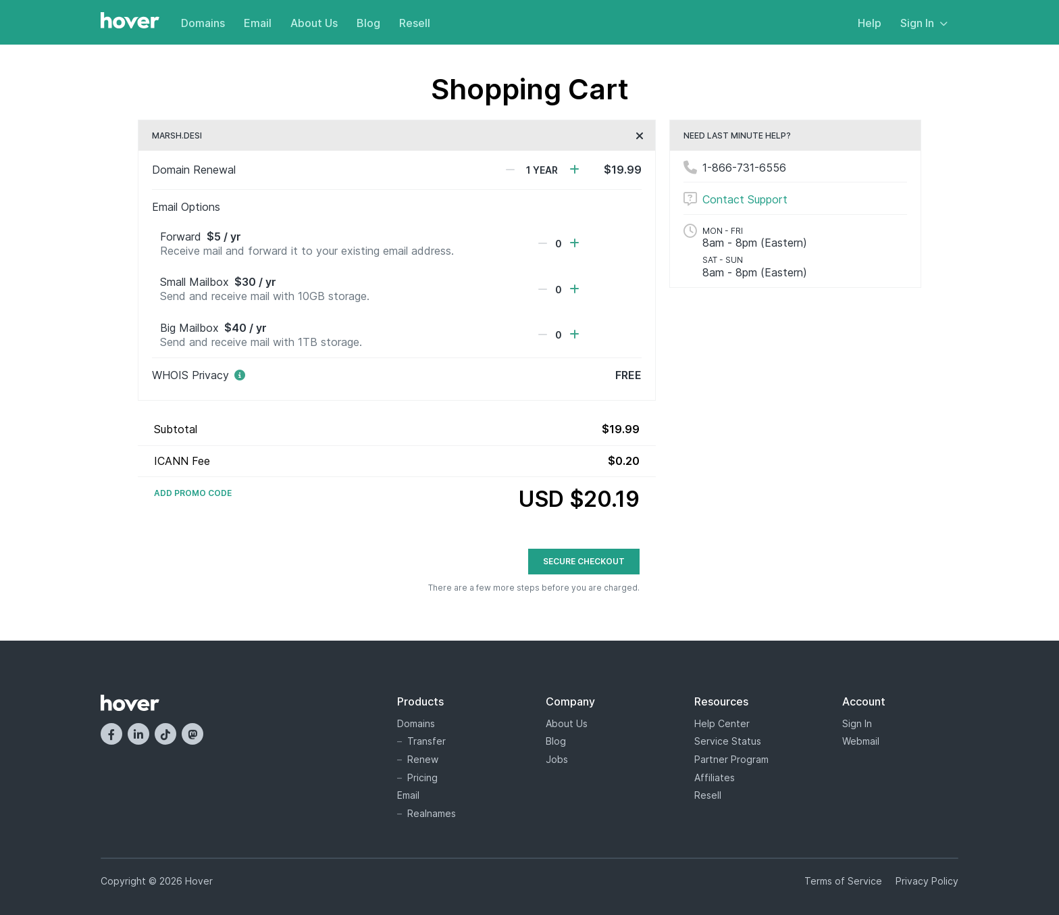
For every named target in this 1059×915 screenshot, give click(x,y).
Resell (414, 23)
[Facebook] (111, 734)
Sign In (924, 23)
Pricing (422, 777)
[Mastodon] (192, 734)
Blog (368, 23)
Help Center (722, 723)
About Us (314, 23)
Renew (422, 759)
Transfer (426, 741)
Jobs (557, 759)
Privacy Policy (927, 881)
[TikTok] (165, 734)
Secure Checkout (584, 561)
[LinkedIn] (138, 734)
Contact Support (744, 199)
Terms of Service (843, 881)
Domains (203, 23)
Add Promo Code (193, 493)
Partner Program (731, 759)
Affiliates (714, 777)
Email (258, 23)
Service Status (727, 741)
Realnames (431, 813)
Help (869, 23)
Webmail (860, 741)
